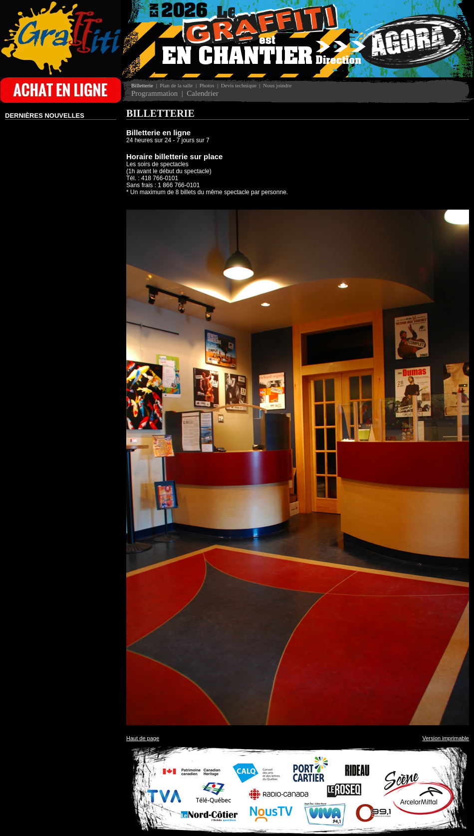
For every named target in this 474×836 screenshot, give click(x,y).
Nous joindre (277, 85)
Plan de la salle (176, 85)
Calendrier (202, 93)
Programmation (154, 93)
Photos (207, 85)
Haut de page (142, 738)
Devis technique (238, 85)
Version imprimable (445, 738)
